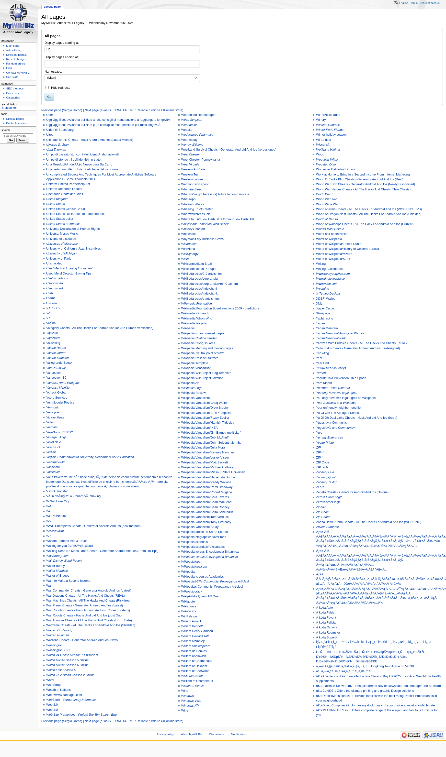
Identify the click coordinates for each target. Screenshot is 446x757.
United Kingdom (57, 199)
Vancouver (53, 372)
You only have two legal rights (336, 393)
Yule (319, 432)
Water (50, 680)
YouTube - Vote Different (333, 388)
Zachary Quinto (326, 477)
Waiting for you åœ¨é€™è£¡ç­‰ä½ (70, 546)
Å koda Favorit (326, 617)
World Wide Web (327, 204)
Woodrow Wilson (327, 159)
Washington (54, 645)
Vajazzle (52, 333)
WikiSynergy (189, 254)
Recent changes (16, 59)
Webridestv (189, 125)
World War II (324, 194)
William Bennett (192, 626)
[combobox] (122, 78)
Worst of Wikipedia (329, 239)
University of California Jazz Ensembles (73, 248)
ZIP (318, 447)
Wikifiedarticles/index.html (199, 288)
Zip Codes (323, 517)
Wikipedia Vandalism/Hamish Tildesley (207, 422)
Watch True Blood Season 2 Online (70, 675)
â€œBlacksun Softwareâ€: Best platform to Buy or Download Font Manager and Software (378, 686)
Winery (321, 119)
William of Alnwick (193, 656)
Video (50, 422)
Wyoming (322, 288)
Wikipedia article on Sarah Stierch (204, 532)
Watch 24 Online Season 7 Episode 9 (72, 655)
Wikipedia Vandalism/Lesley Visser (205, 457)
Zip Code (322, 512)
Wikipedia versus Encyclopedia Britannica (210, 551)
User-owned (54, 283)
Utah (49, 293)
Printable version (16, 123)
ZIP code (322, 467)
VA (48, 313)
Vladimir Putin (55, 462)
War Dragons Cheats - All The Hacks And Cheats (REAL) (85, 595)
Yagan (320, 323)
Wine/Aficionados (328, 115)
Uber (49, 115)
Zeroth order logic (328, 502)
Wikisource (188, 606)
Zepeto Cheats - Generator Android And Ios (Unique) (352, 492)
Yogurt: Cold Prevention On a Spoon (341, 378)
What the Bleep (192, 189)
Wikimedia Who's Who (196, 318)
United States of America (63, 224)
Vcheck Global (56, 392)
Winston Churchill (328, 125)
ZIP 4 (319, 457)
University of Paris (58, 258)
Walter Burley (55, 566)
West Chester (190, 154)
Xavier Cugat (325, 308)
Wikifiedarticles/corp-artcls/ (199, 278)
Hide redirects (60, 87)
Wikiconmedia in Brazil (197, 263)
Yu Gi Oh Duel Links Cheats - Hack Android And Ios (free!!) (356, 417)
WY (48, 536)
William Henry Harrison (197, 631)
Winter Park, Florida (329, 130)
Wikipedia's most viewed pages (202, 333)
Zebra (320, 487)
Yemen (321, 373)
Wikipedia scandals (194, 542)
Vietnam (51, 427)
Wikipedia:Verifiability (195, 368)
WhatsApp (188, 199)
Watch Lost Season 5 (61, 670)
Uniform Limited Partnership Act (68, 184)
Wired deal (323, 140)
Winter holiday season (331, 134)
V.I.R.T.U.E (53, 308)
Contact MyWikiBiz (17, 72)
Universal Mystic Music (62, 233)
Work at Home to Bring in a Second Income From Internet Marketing (363, 174)
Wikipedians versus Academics (202, 576)
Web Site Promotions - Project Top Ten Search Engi (81, 714)
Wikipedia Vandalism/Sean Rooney (205, 507)
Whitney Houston (193, 229)
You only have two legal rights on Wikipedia (346, 398)
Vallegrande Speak (59, 362)
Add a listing (13, 50)
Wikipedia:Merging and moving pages (207, 348)
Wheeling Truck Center (197, 209)
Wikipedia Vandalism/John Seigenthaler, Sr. (211, 442)
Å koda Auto (324, 607)
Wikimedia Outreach (195, 313)
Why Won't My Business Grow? (203, 239)
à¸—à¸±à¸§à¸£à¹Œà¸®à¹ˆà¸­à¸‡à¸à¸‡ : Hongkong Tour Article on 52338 (365, 666)
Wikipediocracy (191, 591)
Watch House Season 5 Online (67, 660)
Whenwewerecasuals (196, 214)
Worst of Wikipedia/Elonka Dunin (338, 244)
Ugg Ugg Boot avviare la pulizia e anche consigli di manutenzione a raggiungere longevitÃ (108, 119)
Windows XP (190, 705)
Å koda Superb (326, 637)
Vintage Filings (56, 437)
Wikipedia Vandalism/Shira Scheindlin (207, 512)
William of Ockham (194, 666)
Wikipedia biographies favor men (203, 537)
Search (5, 130)
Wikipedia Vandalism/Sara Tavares (205, 497)
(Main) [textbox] (51, 77)
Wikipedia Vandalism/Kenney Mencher (207, 452)
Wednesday (189, 140)
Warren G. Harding (59, 630)
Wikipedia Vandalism (195, 398)
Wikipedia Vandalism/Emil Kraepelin (206, 413)
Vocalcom (53, 467)
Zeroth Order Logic (329, 497)
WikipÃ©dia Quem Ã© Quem (201, 596)
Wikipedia (188, 328)
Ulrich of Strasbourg (60, 130)
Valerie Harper (56, 348)
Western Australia (193, 169)
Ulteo (50, 134)
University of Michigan (61, 253)
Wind (184, 690)
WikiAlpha (188, 249)
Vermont (52, 407)
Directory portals (16, 54)
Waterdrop (53, 685)
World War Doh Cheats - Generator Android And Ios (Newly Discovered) (365, 184)
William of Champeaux (196, 661)
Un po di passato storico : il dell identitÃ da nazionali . (83, 154)
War (49, 585)
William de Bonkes (194, 651)
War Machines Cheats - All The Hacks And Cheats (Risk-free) (88, 600)
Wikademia (189, 244)
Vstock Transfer (57, 491)
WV (48, 521)
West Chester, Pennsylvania (200, 159)
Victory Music (55, 417)
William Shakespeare (195, 646)
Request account (431, 2)
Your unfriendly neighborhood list (338, 407)
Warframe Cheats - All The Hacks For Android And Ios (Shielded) (90, 625)
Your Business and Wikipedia (336, 403)
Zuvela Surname (327, 527)
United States (55, 204)
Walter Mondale (57, 570)
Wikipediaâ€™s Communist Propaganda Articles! (215, 581)
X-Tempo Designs (328, 293)
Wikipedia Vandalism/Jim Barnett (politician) (211, 432)
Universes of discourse (62, 243)
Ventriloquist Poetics (60, 402)
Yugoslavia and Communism (335, 427)
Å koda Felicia (326, 622)
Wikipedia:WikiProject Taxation (202, 378)
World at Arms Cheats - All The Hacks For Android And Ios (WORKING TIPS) (369, 209)
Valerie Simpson (57, 358)
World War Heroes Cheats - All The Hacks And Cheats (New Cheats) (363, 189)
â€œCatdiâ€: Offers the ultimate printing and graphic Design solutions (365, 690)
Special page (52, 6)
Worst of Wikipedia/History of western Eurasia (347, 249)
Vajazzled (53, 338)
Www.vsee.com (326, 283)
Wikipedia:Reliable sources (199, 358)
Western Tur (189, 174)
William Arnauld (192, 621)
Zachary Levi (325, 472)
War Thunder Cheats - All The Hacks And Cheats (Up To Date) (89, 620)
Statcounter (9, 108)
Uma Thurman (56, 149)
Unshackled (54, 263)
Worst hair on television (332, 234)
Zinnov (320, 507)
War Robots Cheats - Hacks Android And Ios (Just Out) (84, 615)
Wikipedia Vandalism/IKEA (199, 427)
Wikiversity (188, 611)
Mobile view (238, 734)
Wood (320, 154)
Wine (184, 710)
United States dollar (59, 218)
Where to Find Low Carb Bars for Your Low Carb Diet (217, 219)
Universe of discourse (61, 239)
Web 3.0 (52, 710)
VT (48, 318)
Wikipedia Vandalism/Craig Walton (205, 403)
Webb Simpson (191, 119)
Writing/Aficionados (329, 269)
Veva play (53, 412)
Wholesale (188, 234)
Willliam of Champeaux (197, 681)
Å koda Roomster (328, 632)
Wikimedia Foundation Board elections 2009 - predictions (220, 308)
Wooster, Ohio (326, 164)
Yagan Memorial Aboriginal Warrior (340, 333)
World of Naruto (327, 219)
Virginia (51, 452)
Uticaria (51, 303)
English (403, 2)
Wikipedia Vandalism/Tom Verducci (205, 517)
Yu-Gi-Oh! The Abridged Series (337, 413)
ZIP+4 (320, 452)
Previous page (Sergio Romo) (61, 110)
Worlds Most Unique (330, 229)
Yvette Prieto (325, 442)
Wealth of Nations (58, 689)
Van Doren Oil (56, 368)
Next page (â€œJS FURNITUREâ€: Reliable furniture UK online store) (134, 110)
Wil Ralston (189, 616)
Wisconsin (323, 144)
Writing (321, 263)
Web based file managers (199, 115)
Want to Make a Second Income (68, 580)
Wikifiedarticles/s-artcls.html (200, 298)
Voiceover (53, 472)
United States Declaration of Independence (75, 214)
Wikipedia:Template (194, 363)
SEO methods (14, 88)
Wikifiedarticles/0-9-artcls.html (202, 273)
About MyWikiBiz (191, 734)
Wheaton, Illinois (192, 204)
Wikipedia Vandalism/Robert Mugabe (206, 492)
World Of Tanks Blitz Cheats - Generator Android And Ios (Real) (359, 179)
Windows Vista (191, 700)
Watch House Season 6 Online (67, 665)
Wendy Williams (192, 144)
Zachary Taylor (326, 482)
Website (187, 130)
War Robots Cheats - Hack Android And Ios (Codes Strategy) (88, 610)
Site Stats (12, 77)
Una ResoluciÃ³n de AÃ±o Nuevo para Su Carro (79, 164)
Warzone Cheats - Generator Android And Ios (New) (82, 640)
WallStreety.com (57, 556)
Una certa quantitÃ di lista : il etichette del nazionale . (83, 169)
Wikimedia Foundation (196, 303)
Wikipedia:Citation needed (199, 338)
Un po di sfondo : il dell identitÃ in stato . (74, 159)
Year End (322, 363)
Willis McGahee (192, 676)
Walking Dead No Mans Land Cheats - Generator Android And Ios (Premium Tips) (102, 551)
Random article (15, 63)
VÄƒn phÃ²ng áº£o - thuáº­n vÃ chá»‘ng (73, 496)
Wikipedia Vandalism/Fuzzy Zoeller (205, 417)
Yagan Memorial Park (331, 338)
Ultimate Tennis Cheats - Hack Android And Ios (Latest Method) (89, 140)
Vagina (51, 323)
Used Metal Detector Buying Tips (68, 273)
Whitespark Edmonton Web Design (205, 224)
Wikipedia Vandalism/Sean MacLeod (206, 502)
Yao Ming (322, 353)
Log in (414, 2)
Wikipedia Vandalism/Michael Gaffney (207, 467)
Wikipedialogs (190, 561)
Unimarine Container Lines (64, 194)
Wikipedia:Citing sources (198, 343)
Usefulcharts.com (58, 278)
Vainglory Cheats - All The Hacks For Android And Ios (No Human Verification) (99, 328)
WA (48, 506)
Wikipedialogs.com (194, 566)
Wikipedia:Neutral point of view (202, 353)
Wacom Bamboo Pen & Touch (67, 541)
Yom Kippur (324, 383)
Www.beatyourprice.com (333, 273)
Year (319, 358)
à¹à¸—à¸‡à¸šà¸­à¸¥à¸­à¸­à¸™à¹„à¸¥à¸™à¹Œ (345, 671)
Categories (13, 97)
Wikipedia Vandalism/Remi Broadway (207, 487)
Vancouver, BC (56, 377)
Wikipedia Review (193, 393)
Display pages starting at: (62, 42)
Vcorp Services (56, 397)
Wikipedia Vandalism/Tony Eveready (206, 522)
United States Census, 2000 (65, 209)
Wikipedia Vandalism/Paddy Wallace (206, 482)
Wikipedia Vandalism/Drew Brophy (205, 407)
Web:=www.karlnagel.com (64, 695)
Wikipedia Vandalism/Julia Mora (203, 447)
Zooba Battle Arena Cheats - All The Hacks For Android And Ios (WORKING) (368, 522)
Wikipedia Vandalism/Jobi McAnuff (205, 437)
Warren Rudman (57, 635)
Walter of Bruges (57, 575)
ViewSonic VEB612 (59, 432)
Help (9, 67)
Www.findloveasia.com (331, 278)
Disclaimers (216, 734)
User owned (54, 288)
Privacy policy (165, 734)
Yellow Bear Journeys (331, 368)
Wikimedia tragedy (194, 323)
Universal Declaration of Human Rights (73, 228)
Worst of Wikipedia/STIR (333, 259)
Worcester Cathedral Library (335, 169)
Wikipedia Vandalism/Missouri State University (213, 472)
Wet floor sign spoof (195, 184)
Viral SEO (53, 447)
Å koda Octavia (326, 627)
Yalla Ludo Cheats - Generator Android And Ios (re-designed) (358, 348)
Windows (187, 696)
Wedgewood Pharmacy (197, 134)
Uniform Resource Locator (64, 189)
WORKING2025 (57, 516)
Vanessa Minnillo (57, 387)
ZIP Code (322, 462)
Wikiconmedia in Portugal (198, 269)
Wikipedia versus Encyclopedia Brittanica (209, 557)
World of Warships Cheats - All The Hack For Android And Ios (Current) (364, 224)
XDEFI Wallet (325, 298)
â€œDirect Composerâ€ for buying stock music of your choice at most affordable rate (375, 705)
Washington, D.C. (58, 650)
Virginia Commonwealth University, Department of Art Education (90, 457)
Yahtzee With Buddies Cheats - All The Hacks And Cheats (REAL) (361, 343)
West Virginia (190, 164)
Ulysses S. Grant (57, 144)
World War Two (326, 199)
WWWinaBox (55, 531)
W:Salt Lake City (57, 501)
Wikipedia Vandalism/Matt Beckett (204, 462)
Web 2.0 (52, 704)
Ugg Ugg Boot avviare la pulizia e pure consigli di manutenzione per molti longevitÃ (103, 125)
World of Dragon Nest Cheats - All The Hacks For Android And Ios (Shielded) (368, 214)
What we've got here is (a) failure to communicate (215, 194)
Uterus (50, 298)
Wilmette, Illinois (192, 686)
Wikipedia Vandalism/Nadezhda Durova (208, 477)
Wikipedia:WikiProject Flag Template (206, 373)
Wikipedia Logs (191, 388)
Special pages (15, 118)
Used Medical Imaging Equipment (69, 268)
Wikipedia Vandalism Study (200, 527)
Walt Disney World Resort (64, 560)
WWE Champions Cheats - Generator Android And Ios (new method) (93, 526)
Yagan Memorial (327, 328)
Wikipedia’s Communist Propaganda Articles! (212, 586)
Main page (12, 45)
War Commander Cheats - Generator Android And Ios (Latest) (88, 590)
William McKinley (193, 641)
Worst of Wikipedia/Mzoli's (334, 254)
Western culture (192, 179)
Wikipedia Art (190, 383)
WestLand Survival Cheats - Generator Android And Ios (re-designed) (228, 149)
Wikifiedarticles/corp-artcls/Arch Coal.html (210, 283)
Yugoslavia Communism (332, 422)
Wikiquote (188, 601)
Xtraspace (323, 313)
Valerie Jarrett (56, 353)
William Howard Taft (195, 636)
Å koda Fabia (325, 612)
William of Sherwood (195, 671)
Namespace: (53, 71)
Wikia (185, 259)
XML (319, 303)
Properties (12, 93)
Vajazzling (53, 343)
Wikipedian (188, 571)
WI (48, 511)
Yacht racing (324, 318)
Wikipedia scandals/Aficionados (203, 547)
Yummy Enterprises (329, 437)
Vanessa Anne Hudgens (63, 382)
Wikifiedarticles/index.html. (199, 293)
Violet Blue (53, 442)
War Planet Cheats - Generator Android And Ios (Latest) (84, 605)
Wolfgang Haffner (328, 149)
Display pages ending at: (62, 57)
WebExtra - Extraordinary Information (71, 700)
